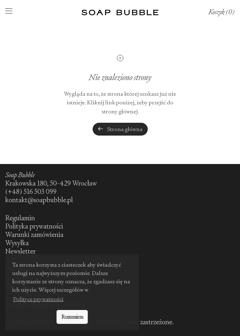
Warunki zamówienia (34, 234)
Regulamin (20, 218)
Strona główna (120, 129)
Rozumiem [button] (72, 317)
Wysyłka (17, 243)
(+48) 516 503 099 (31, 191)
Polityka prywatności (34, 226)
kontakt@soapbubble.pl (39, 200)
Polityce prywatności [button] (38, 299)
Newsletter (20, 251)
